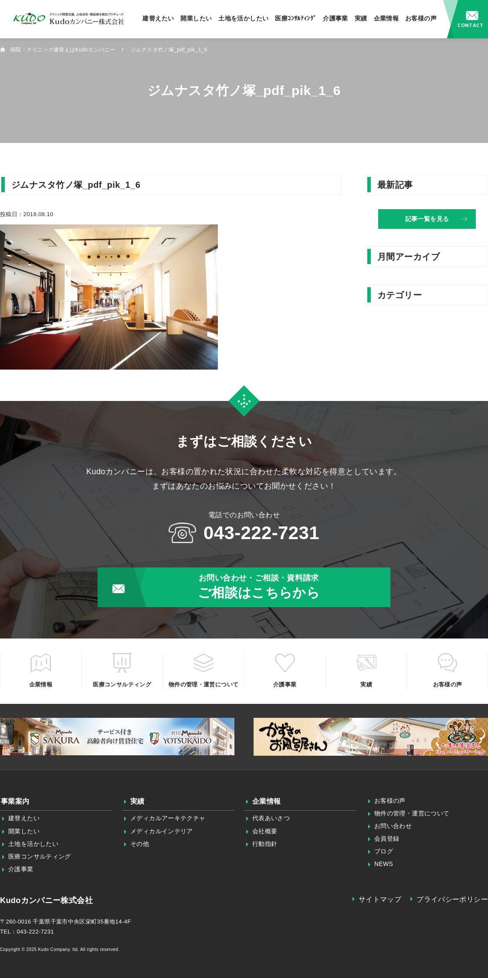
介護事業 (335, 18)
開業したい (196, 18)
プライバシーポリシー (452, 899)
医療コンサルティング (39, 856)
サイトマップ (380, 899)
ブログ (383, 851)
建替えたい (158, 18)
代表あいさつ (271, 818)
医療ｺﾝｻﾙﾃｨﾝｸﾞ (295, 18)
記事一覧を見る (427, 218)
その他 (139, 843)
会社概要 (265, 831)
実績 (361, 18)
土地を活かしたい (243, 18)
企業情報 (386, 18)
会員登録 (387, 838)
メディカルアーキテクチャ (168, 818)
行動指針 (265, 843)
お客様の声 (421, 18)
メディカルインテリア (161, 831)
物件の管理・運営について (412, 813)
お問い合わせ (465, 19)
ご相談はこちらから (258, 586)
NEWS (383, 863)
